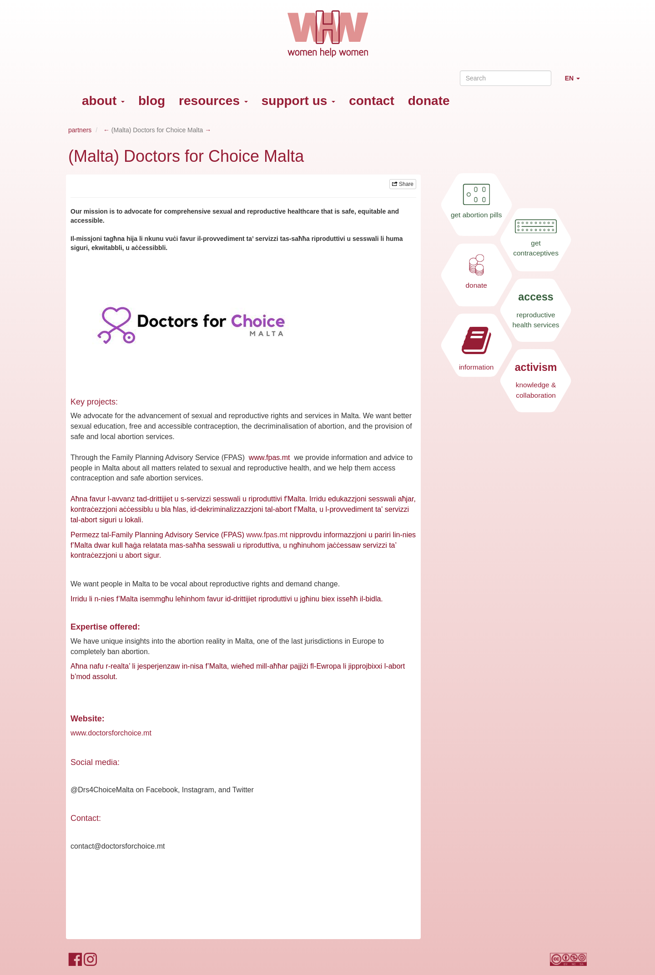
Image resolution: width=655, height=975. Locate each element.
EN (576, 82)
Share (402, 184)
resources (213, 101)
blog (151, 101)
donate (429, 101)
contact (371, 101)
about (103, 101)
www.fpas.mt (266, 535)
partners (79, 130)
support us (298, 101)
